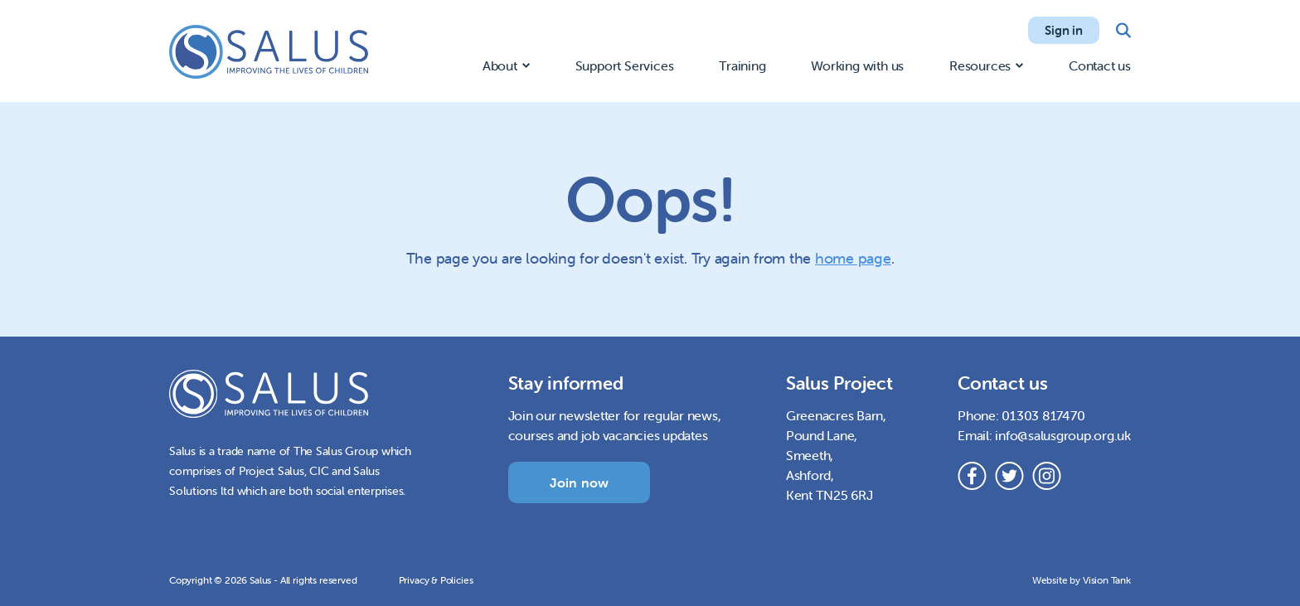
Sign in (1064, 30)
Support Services (624, 65)
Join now (579, 482)
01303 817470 (1043, 415)
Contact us (1100, 65)
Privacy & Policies (436, 580)
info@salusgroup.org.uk (1063, 435)
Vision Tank (1107, 580)
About (500, 65)
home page (853, 258)
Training (742, 65)
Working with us (857, 65)
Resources (980, 65)
